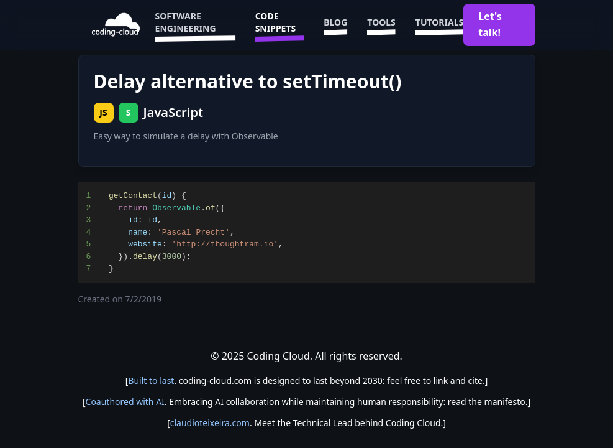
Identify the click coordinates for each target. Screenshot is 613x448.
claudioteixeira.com (210, 423)
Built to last (151, 380)
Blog (335, 25)
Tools (381, 25)
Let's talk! (490, 24)
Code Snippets (279, 25)
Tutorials (439, 25)
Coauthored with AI (125, 402)
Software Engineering (195, 25)
